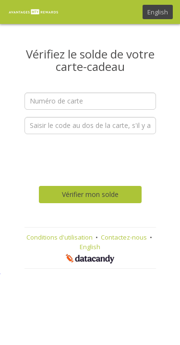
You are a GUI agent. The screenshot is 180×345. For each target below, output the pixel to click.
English (157, 12)
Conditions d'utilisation (60, 237)
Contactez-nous (124, 237)
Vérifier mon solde (90, 194)
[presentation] (97, 160)
